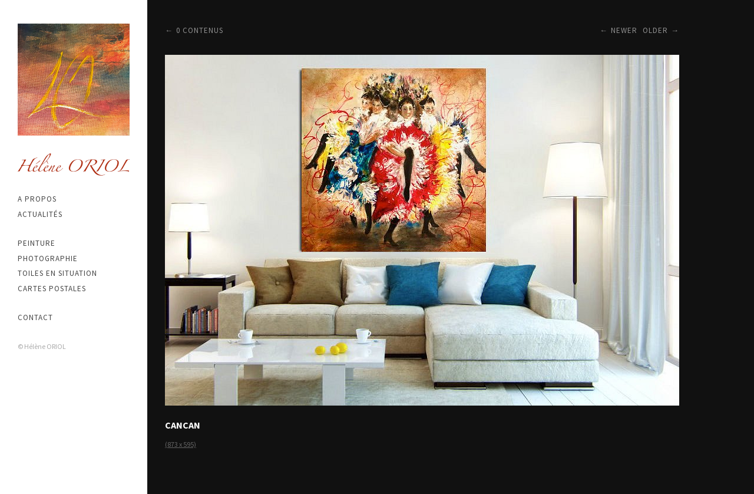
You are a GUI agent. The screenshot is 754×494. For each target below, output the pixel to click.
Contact (35, 317)
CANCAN (182, 425)
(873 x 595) (180, 444)
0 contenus (199, 30)
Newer (624, 30)
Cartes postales (52, 289)
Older (655, 30)
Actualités (40, 214)
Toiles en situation (57, 273)
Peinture (36, 243)
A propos (37, 199)
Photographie (48, 258)
